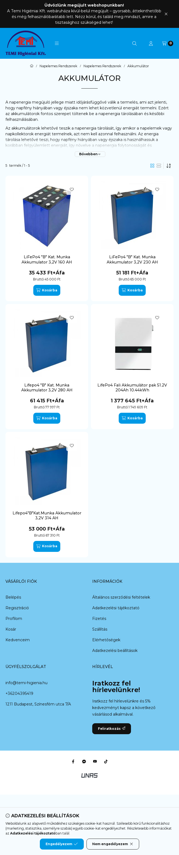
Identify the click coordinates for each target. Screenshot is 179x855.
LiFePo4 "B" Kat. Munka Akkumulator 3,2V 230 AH (132, 259)
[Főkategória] (31, 66)
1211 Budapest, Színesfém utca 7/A (38, 704)
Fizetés (99, 618)
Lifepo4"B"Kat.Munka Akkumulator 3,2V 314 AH (47, 515)
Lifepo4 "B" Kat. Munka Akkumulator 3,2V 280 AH (47, 388)
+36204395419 (19, 693)
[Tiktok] (105, 761)
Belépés (13, 597)
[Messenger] (84, 761)
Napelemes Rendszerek (58, 66)
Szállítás (99, 629)
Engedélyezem (62, 844)
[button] (56, 43)
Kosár (10, 629)
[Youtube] (95, 761)
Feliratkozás (111, 729)
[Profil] (150, 43)
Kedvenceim (17, 639)
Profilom (13, 618)
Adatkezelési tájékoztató (115, 607)
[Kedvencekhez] (71, 189)
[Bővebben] (90, 154)
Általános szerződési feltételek (121, 597)
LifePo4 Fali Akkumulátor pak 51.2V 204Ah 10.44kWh (132, 388)
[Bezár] (166, 14)
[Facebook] (73, 761)
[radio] (159, 165)
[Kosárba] (46, 290)
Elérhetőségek (106, 639)
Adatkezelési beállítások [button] (115, 650)
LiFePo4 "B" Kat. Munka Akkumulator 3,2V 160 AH (47, 259)
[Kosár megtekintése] (168, 43)
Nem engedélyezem (112, 844)
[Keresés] (134, 43)
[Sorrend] (169, 165)
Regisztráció (17, 607)
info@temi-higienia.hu (26, 682)
